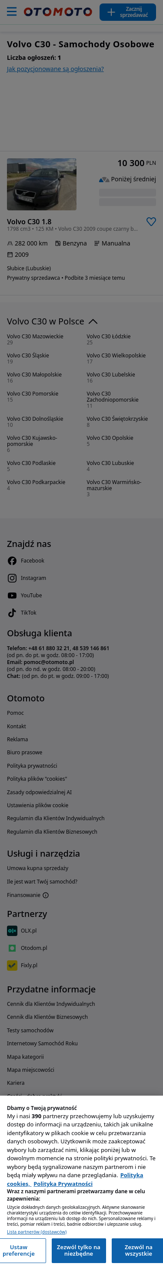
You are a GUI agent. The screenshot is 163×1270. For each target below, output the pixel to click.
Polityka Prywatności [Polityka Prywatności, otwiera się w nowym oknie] (63, 1184)
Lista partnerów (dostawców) (37, 1232)
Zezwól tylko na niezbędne (78, 1250)
